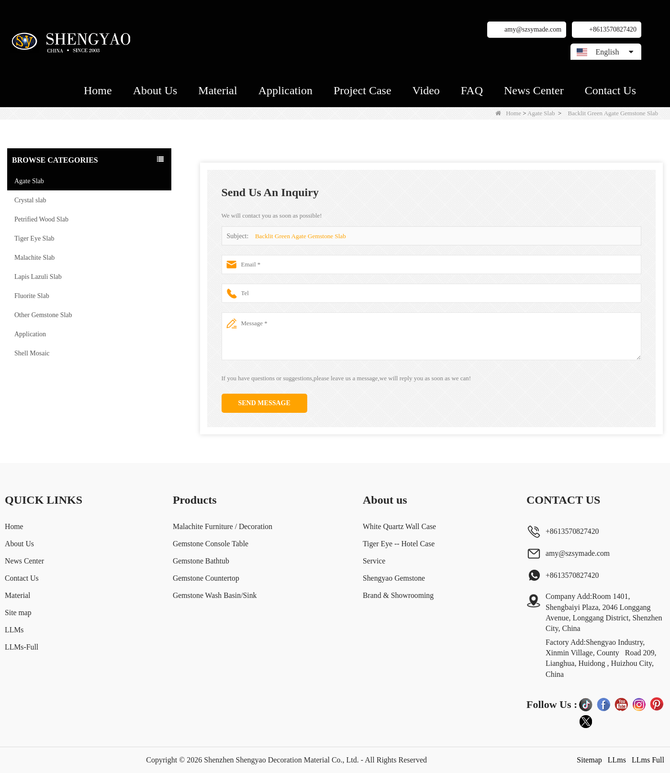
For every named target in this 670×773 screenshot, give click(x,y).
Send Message (264, 403)
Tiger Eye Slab (34, 238)
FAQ (472, 90)
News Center (534, 90)
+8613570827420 (612, 29)
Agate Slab (541, 113)
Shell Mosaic (32, 353)
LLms (617, 760)
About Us (155, 90)
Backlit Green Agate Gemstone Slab (300, 236)
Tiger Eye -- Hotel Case (399, 544)
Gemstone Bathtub (200, 561)
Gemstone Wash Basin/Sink (214, 595)
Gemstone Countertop (205, 578)
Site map (18, 612)
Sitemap (589, 760)
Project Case (362, 90)
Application (285, 90)
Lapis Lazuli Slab (38, 276)
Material (217, 90)
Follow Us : (551, 704)
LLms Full (648, 760)
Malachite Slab (34, 257)
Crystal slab (30, 200)
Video (426, 90)
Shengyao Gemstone (394, 578)
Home (98, 90)
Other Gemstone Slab (43, 315)
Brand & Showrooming (399, 595)
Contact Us (610, 90)
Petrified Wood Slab (41, 219)
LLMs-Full (22, 647)
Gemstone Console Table (210, 544)
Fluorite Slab (31, 295)
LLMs (14, 630)
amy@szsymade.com (532, 29)
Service (374, 561)
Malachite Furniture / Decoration (222, 526)
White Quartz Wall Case (400, 526)
